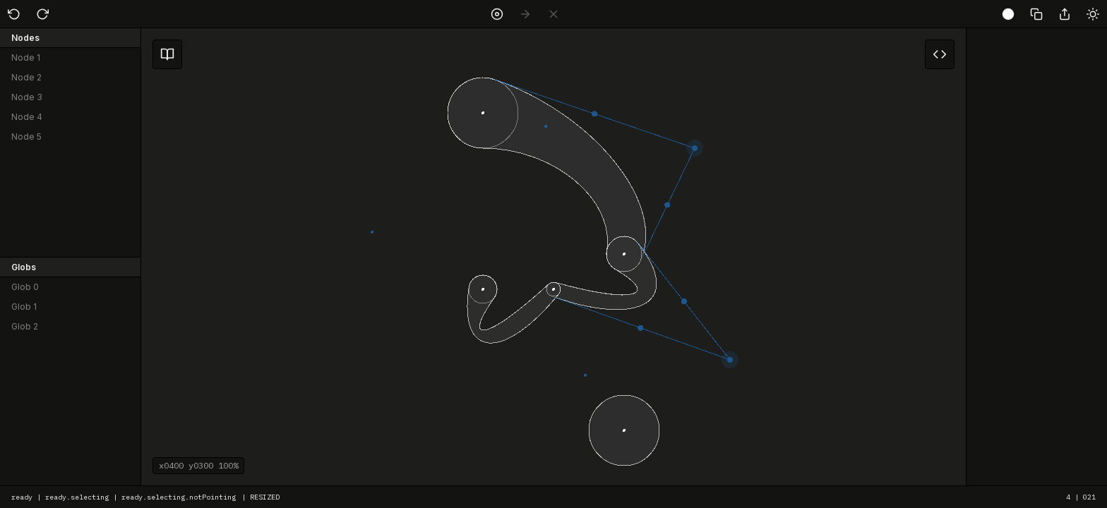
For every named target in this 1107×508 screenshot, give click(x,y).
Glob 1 (24, 306)
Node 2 (26, 77)
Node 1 (25, 57)
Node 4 (26, 116)
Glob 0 (25, 287)
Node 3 (26, 97)
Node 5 (26, 136)
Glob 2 (24, 326)
